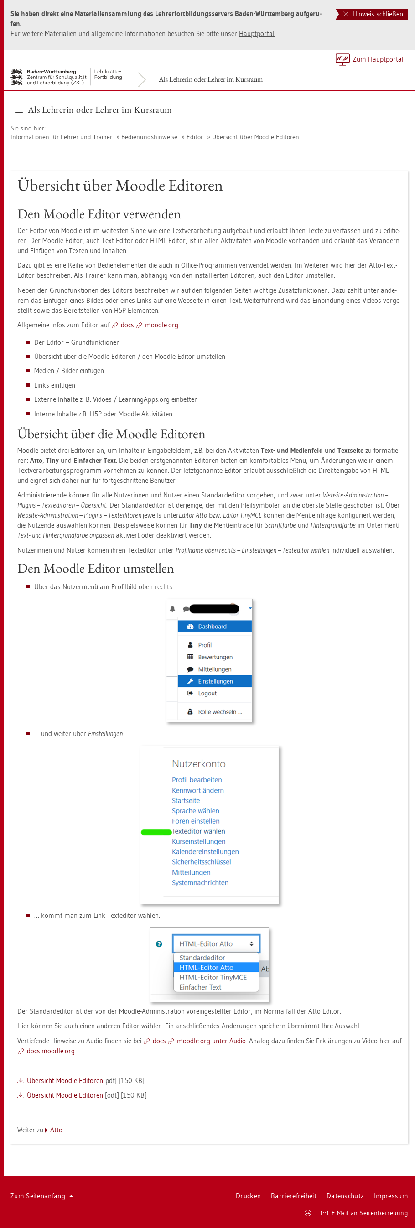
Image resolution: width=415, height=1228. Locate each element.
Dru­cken (248, 1196)
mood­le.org (161, 325)
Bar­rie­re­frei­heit (293, 1196)
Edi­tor (195, 137)
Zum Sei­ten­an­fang (41, 1196)
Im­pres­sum (391, 1196)
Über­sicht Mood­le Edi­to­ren (65, 1080)
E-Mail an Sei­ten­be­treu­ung (364, 1213)
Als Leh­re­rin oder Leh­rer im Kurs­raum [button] (93, 109)
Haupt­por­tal (257, 33)
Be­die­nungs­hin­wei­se (149, 137)
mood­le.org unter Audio (211, 1040)
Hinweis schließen (373, 14)
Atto (56, 1129)
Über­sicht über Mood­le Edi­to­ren (255, 137)
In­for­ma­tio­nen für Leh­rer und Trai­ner (61, 137)
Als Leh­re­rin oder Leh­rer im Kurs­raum (211, 79)
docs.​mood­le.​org (51, 1051)
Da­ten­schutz (345, 1196)
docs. (128, 325)
